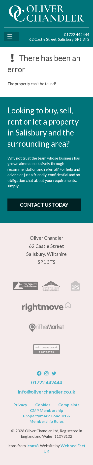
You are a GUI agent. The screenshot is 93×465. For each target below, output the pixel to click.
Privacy (20, 404)
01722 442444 (46, 382)
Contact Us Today (44, 205)
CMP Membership (46, 410)
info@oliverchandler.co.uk (46, 392)
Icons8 (32, 445)
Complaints (69, 404)
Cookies (42, 404)
